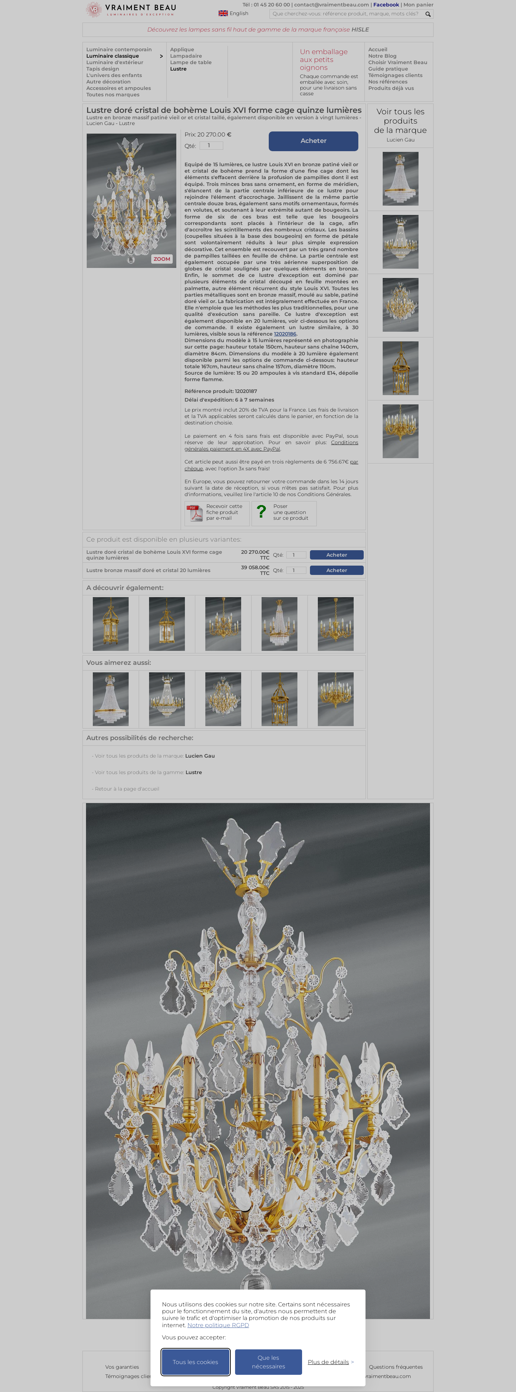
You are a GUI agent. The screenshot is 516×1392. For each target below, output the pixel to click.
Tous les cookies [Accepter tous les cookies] (195, 1362)
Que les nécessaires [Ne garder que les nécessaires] (268, 1362)
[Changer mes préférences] (327, 1362)
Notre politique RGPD (218, 1325)
